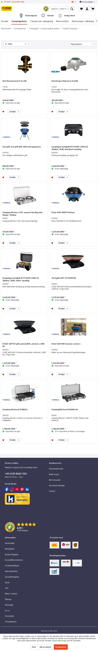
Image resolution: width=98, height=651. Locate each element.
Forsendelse (9, 616)
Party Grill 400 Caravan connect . (66, 343)
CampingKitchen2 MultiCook (64, 409)
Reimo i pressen (11, 594)
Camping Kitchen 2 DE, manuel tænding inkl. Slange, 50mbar (22, 213)
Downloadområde (56, 469)
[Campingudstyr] (19, 21)
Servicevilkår (10, 543)
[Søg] (72, 8)
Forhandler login (18, 2)
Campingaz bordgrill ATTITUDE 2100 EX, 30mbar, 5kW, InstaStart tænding (69, 147)
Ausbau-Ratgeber (11, 554)
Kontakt (7, 2)
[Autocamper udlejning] (83, 21)
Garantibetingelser (12, 577)
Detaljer (14, 111)
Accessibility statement (14, 560)
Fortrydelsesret (10, 622)
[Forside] (4, 21)
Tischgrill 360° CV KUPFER (63, 278)
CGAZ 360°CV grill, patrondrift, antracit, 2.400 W (23, 344)
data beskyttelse (11, 571)
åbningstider (10, 549)
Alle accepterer (45, 647)
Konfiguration (60, 647)
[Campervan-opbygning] (41, 21)
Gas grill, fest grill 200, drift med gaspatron (21, 146)
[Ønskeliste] (81, 8)
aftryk (7, 582)
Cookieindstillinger (12, 565)
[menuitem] (62, 8)
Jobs (6, 588)
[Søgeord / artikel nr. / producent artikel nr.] (62, 8)
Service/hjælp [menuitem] (86, 2)
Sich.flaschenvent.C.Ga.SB (14, 81)
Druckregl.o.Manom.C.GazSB (64, 81)
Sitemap (8, 599)
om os (7, 610)
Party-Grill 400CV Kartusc (63, 212)
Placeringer (9, 605)
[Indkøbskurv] (92, 8)
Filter (8, 44)
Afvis (34, 647)
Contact (52, 491)
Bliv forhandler (54, 480)
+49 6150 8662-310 (16, 473)
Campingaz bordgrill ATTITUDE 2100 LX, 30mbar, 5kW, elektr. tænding (20, 279)
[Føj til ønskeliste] (3, 111)
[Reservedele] (62, 21)
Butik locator (54, 474)
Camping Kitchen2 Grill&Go (15, 409)
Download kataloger (57, 485)
